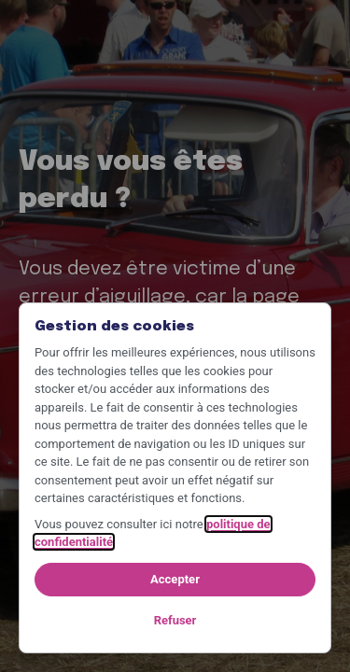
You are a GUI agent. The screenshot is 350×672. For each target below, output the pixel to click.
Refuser (175, 620)
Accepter (175, 579)
